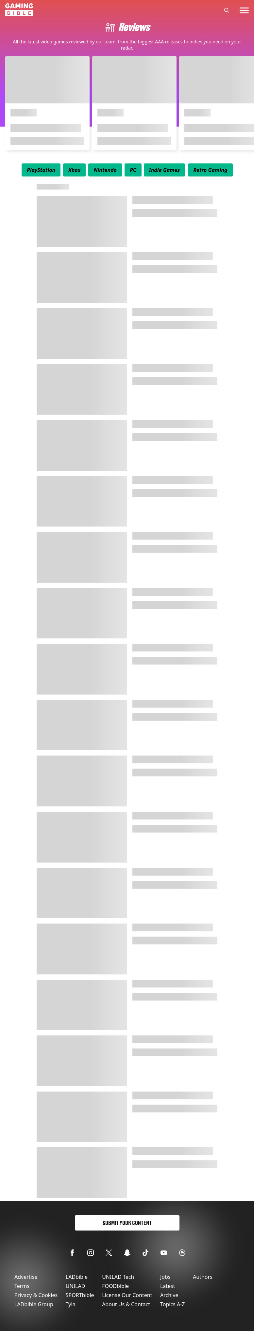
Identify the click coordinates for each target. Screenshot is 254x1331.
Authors (202, 1276)
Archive (169, 1295)
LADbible (77, 1276)
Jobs (165, 1276)
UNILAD (75, 1286)
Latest (167, 1286)
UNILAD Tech (118, 1276)
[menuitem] (41, 169)
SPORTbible (80, 1295)
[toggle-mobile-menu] (244, 10)
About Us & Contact (126, 1304)
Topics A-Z (172, 1304)
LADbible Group (33, 1304)
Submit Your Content (127, 1222)
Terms (21, 1286)
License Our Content (127, 1295)
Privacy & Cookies (36, 1295)
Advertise (25, 1276)
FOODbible (115, 1286)
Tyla (71, 1304)
